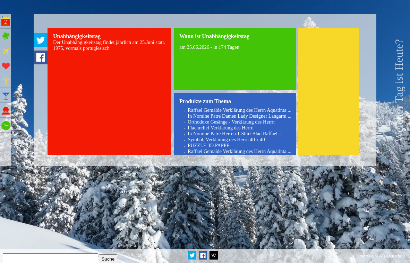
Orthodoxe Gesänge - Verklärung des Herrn (231, 122)
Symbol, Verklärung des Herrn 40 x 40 (226, 139)
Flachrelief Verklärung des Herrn (221, 127)
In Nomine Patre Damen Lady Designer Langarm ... (239, 116)
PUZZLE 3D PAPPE (208, 145)
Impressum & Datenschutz (381, 256)
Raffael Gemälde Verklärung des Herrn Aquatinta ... (239, 110)
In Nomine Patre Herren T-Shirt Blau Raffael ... (235, 133)
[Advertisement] (328, 91)
